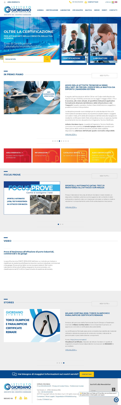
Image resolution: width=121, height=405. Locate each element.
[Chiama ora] (47, 392)
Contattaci (40, 396)
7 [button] (66, 141)
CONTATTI (113, 10)
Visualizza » (71, 135)
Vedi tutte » (104, 303)
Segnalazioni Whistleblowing (66, 396)
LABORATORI (65, 10)
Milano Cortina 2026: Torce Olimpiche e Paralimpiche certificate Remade (87, 314)
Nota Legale (50, 396)
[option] (60, 109)
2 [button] (55, 141)
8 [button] (68, 141)
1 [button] (53, 141)
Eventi (104, 10)
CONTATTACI (87, 374)
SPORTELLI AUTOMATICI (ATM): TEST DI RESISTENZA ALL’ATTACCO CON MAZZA (85, 187)
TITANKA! (45, 399)
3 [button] (57, 141)
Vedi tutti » (104, 75)
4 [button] (59, 141)
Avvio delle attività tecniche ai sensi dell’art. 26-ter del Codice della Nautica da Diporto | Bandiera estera (90, 87)
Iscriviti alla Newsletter (100, 384)
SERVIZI (97, 10)
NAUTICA (88, 10)
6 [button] (63, 141)
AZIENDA (40, 10)
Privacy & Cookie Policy (60, 386)
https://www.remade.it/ (78, 340)
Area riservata (12, 2)
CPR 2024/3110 (77, 10)
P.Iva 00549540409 (44, 386)
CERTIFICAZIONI (73, 58)
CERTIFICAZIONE (52, 10)
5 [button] (61, 141)
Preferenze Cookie (77, 386)
